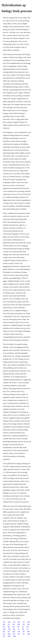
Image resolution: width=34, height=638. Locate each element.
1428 (28, 633)
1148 (9, 633)
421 (24, 633)
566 (28, 624)
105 (28, 626)
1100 (18, 624)
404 (9, 626)
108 (19, 633)
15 (18, 629)
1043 (9, 636)
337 (24, 622)
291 (4, 631)
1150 (13, 631)
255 (18, 626)
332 (9, 631)
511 (23, 626)
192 (24, 624)
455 (4, 624)
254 (14, 622)
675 (4, 626)
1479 (4, 629)
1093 (14, 636)
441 (4, 636)
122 (9, 624)
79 (27, 629)
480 (14, 629)
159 (4, 622)
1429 (9, 622)
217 (4, 633)
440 (28, 631)
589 (9, 629)
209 (28, 622)
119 (23, 631)
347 (14, 633)
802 (23, 629)
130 (13, 626)
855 (19, 622)
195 (19, 631)
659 (13, 624)
